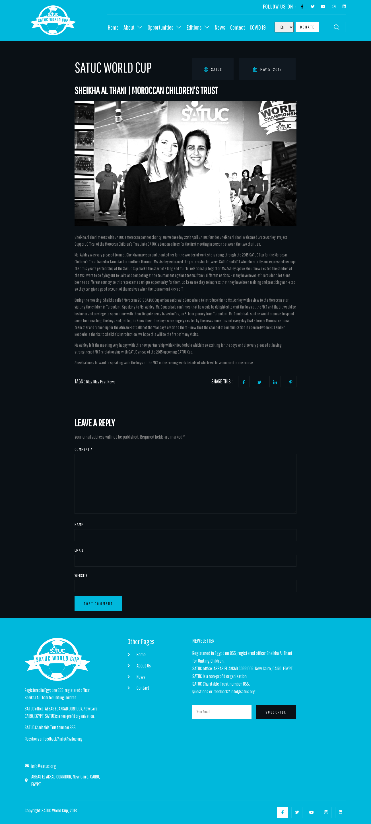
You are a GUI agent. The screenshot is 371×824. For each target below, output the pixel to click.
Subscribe (276, 712)
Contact (237, 27)
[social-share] (244, 381)
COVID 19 (258, 27)
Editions (198, 27)
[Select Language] (284, 27)
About (133, 27)
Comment (83, 449)
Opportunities (165, 27)
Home (113, 27)
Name (79, 524)
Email (79, 550)
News (220, 27)
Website (81, 575)
